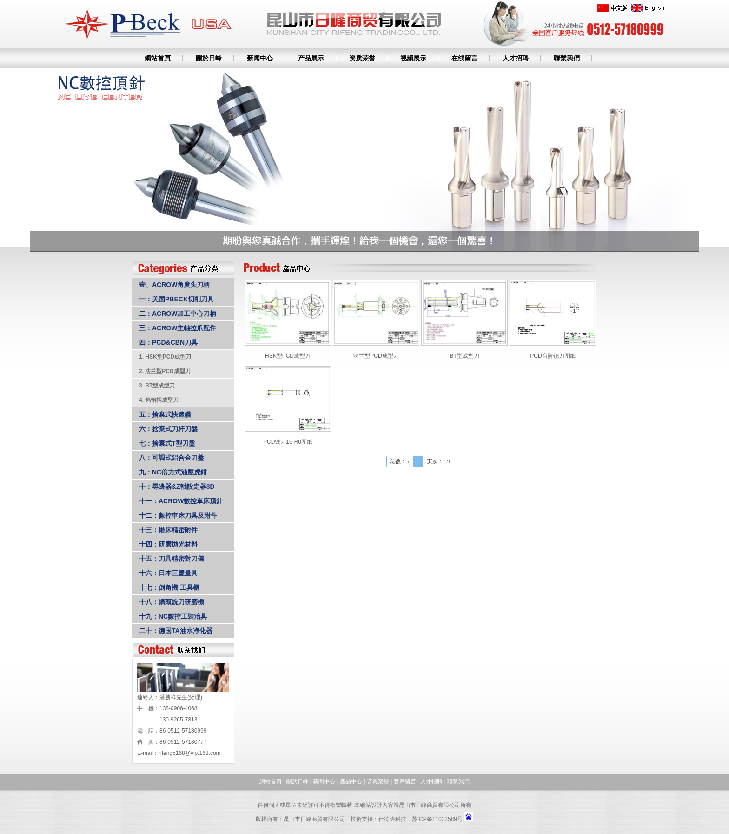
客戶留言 (405, 781)
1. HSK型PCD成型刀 (165, 357)
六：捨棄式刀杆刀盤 (168, 429)
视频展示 (413, 58)
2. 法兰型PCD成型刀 (165, 371)
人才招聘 (516, 58)
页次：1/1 (439, 461)
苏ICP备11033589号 (437, 819)
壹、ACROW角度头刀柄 (174, 284)
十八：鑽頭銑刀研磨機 (171, 602)
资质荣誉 (362, 58)
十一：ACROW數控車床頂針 (181, 501)
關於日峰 (209, 58)
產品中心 (351, 781)
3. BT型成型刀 (157, 385)
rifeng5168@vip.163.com (190, 753)
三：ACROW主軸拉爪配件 (177, 328)
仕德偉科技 (392, 819)
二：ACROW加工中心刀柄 (177, 313)
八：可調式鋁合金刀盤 (171, 457)
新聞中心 (324, 781)
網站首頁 (158, 58)
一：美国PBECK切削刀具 (176, 299)
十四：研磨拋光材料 (168, 544)
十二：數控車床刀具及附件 (178, 515)
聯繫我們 (567, 58)
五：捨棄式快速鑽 (165, 414)
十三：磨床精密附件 (168, 530)
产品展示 (311, 58)
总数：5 (399, 461)
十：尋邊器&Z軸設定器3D (177, 486)
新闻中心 (260, 58)
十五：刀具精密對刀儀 (171, 558)
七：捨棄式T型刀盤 (167, 443)
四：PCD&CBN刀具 (168, 342)
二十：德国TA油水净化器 (175, 630)
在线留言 (464, 58)
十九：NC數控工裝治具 (173, 616)
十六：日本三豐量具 (168, 573)
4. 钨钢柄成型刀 (159, 400)
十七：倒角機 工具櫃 (169, 587)
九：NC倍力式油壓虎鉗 (173, 472)
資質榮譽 (378, 781)
